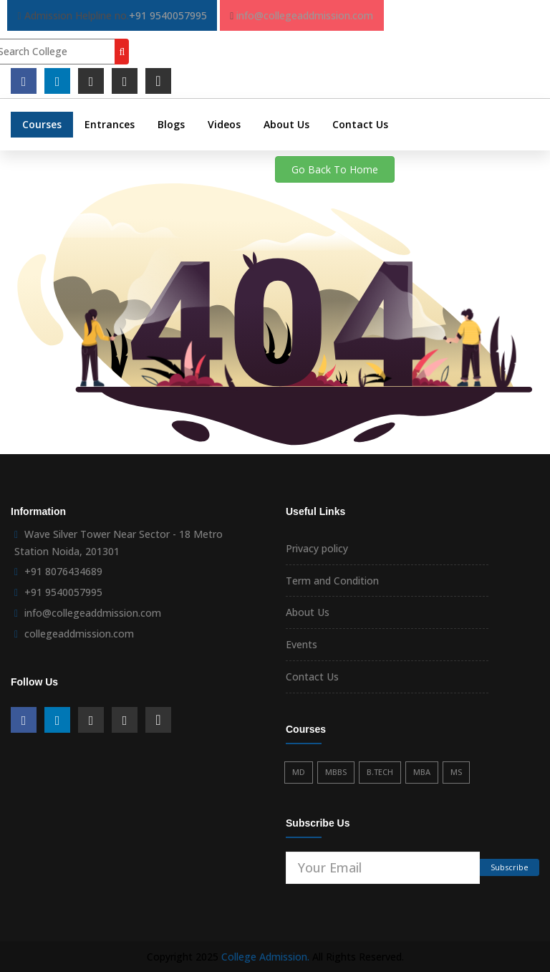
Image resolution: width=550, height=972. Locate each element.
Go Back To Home (334, 169)
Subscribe (510, 867)
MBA (421, 771)
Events (301, 644)
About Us (286, 124)
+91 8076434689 (63, 571)
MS (456, 771)
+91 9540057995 (168, 15)
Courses (42, 124)
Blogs (171, 124)
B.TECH (380, 771)
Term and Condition (332, 580)
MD (298, 771)
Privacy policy (317, 548)
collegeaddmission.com (79, 633)
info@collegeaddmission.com (304, 15)
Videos (224, 124)
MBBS (336, 771)
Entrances (110, 124)
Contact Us (360, 124)
